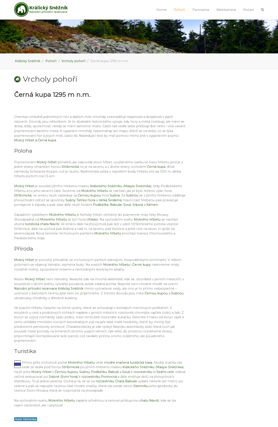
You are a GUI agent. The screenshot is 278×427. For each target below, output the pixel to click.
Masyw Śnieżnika (137, 186)
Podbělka (100, 205)
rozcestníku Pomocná (99, 377)
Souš (127, 205)
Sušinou (132, 195)
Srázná (137, 205)
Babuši (113, 372)
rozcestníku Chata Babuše (116, 381)
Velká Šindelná (110, 200)
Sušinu (84, 372)
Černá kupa (156, 167)
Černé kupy (141, 265)
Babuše (116, 205)
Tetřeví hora (85, 200)
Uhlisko (92, 219)
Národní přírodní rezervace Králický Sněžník (48, 288)
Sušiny (71, 200)
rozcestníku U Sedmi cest (154, 372)
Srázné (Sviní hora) (63, 377)
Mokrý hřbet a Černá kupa (35, 140)
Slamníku (140, 386)
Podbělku (99, 372)
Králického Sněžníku (106, 186)
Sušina (115, 195)
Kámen (152, 205)
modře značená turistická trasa (128, 362)
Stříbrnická (70, 167)
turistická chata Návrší (42, 224)
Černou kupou (89, 195)
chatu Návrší (149, 400)
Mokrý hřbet (46, 162)
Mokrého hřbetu (94, 191)
